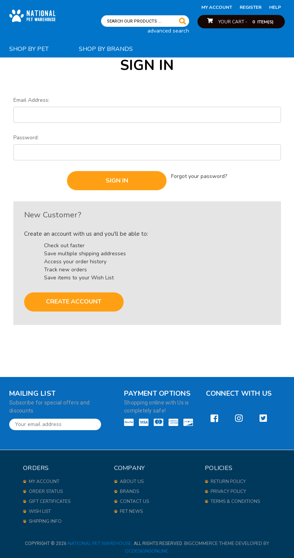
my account (216, 7)
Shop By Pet (29, 49)
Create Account (73, 299)
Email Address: (31, 100)
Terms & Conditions (235, 498)
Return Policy (228, 478)
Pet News (131, 508)
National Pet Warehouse (99, 540)
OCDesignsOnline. (147, 548)
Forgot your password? (199, 175)
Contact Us (134, 498)
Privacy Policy (228, 488)
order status (46, 488)
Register (250, 7)
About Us (132, 478)
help (275, 7)
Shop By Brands (106, 49)
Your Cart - (246, 22)
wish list (40, 508)
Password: (26, 137)
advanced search (168, 30)
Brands (129, 488)
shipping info (45, 518)
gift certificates (49, 498)
